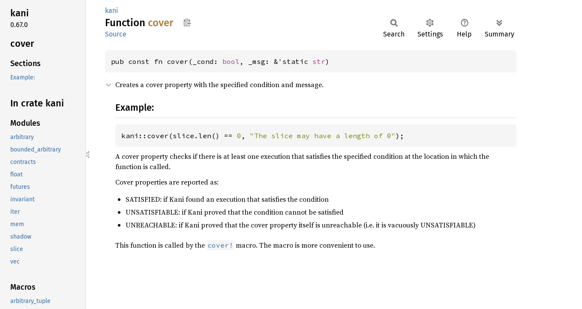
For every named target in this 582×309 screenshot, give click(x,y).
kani (111, 10)
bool (231, 61)
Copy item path (187, 22)
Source (115, 34)
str (318, 61)
